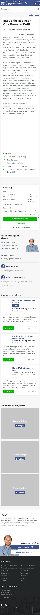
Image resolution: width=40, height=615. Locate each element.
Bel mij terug (7, 255)
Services (4, 578)
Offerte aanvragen (20, 219)
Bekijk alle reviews (8, 285)
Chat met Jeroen (9, 245)
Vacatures (23, 576)
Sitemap (22, 578)
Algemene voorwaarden (28, 565)
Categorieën (24, 570)
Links (21, 581)
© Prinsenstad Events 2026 (10, 608)
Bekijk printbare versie (11, 258)
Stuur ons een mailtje (10, 248)
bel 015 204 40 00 (24, 552)
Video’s (3, 581)
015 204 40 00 (9, 242)
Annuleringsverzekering (9, 568)
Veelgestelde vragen (27, 568)
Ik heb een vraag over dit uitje (20, 228)
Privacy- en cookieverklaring (10, 565)
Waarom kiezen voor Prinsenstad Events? (14, 526)
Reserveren (20, 223)
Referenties (24, 573)
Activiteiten (4, 576)
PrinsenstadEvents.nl (14, 3)
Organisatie (5, 573)
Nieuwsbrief (5, 570)
